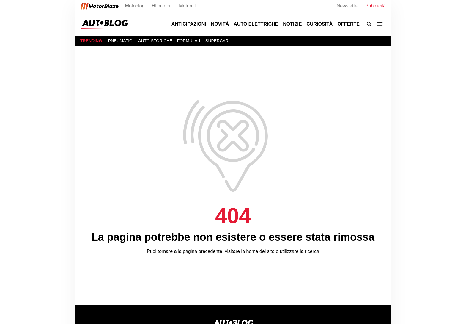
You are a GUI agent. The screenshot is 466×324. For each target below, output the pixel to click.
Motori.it (187, 5)
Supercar (217, 40)
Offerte (348, 23)
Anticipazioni (188, 23)
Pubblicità (375, 5)
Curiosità (319, 23)
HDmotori (162, 5)
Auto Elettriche (256, 23)
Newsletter (348, 5)
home (252, 251)
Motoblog (135, 5)
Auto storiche (155, 40)
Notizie (292, 23)
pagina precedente (202, 251)
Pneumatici (120, 40)
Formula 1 (189, 40)
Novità (220, 23)
